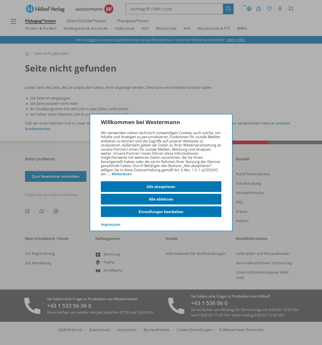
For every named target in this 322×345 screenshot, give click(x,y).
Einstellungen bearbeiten (161, 211)
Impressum (110, 224)
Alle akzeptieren (161, 186)
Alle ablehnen (161, 199)
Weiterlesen (122, 173)
